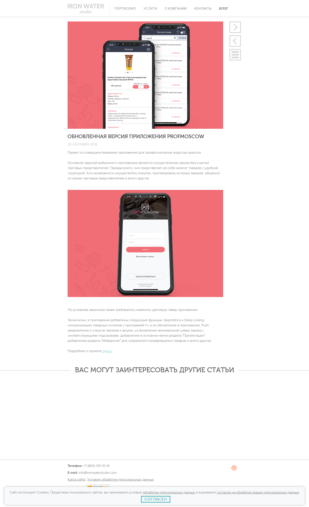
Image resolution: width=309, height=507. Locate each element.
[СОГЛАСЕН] (155, 499)
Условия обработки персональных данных (120, 479)
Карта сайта (76, 479)
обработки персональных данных (169, 492)
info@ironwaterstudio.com (98, 473)
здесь (107, 351)
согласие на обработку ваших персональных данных (258, 492)
